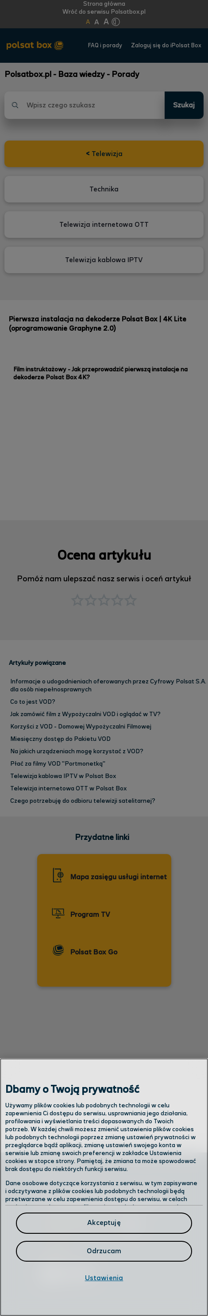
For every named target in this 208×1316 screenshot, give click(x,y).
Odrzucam (104, 1251)
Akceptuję (103, 1223)
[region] (104, 1187)
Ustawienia (104, 1278)
